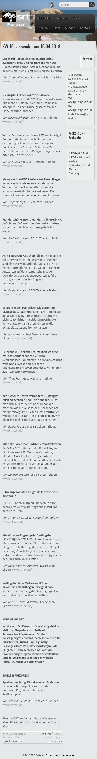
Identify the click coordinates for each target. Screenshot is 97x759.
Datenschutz (53, 755)
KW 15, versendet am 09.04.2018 (14, 735)
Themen (42, 28)
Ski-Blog (74, 173)
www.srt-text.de (12, 81)
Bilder (56, 28)
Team (76, 18)
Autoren (62, 18)
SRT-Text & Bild (78, 153)
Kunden (70, 28)
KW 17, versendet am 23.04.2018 (53, 737)
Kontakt (85, 28)
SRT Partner (44, 18)
